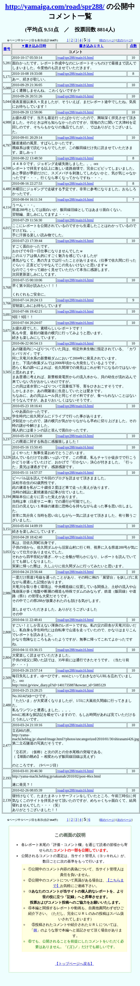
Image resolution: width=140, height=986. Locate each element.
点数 (133, 46)
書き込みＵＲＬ (91, 46)
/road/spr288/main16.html (75, 58)
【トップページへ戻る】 (74, 964)
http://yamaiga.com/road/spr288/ (54, 6)
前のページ (107, 40)
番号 (6, 49)
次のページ (124, 40)
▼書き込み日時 (33, 46)
